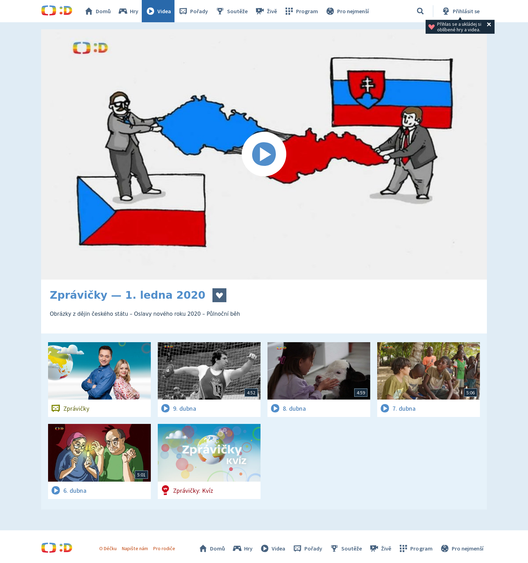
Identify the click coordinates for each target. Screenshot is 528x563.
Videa (158, 11)
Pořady (193, 11)
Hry (128, 11)
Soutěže (231, 11)
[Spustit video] (264, 154)
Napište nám (135, 548)
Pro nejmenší (347, 11)
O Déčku (108, 548)
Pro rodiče (164, 548)
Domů (97, 11)
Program (301, 11)
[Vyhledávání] (420, 11)
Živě (266, 11)
